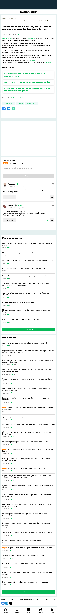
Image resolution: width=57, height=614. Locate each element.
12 (12, 550)
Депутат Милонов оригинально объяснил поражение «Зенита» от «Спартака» (27, 486)
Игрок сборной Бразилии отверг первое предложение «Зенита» (26, 276)
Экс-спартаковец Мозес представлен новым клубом (27, 82)
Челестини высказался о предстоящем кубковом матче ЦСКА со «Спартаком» (27, 380)
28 (13, 480)
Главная (4, 18)
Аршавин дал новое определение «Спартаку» (19, 417)
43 (13, 437)
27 (13, 490)
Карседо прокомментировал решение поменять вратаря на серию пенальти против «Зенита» (28, 351)
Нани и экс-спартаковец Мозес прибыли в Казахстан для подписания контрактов (27, 89)
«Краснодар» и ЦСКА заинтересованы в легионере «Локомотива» (27, 261)
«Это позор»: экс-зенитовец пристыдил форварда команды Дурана (28, 425)
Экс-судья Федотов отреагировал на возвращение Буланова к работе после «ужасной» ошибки (26, 284)
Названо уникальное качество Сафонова (18, 302)
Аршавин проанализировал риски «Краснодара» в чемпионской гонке (27, 244)
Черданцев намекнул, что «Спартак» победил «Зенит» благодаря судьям (27, 573)
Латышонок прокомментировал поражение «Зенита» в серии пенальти (26, 524)
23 (13, 402)
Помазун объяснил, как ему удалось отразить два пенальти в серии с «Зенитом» (26, 459)
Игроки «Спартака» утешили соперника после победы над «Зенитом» (24, 564)
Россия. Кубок (8, 103)
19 (13, 444)
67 (15, 364)
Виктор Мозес (7, 38)
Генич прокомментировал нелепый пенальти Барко (22, 540)
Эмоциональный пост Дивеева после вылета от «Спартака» (25, 582)
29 (13, 535)
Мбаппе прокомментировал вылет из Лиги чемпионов (23, 253)
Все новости (28, 329)
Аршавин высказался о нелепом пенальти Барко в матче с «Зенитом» (28, 408)
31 (15, 374)
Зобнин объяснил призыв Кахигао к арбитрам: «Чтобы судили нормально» (26, 496)
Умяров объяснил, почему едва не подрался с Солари (23, 555)
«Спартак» (31, 38)
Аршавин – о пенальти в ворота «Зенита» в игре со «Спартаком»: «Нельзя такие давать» (27, 370)
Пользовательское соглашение (29, 599)
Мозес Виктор (31, 103)
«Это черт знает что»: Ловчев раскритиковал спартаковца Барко (28, 450)
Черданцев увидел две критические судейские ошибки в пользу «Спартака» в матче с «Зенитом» (27, 477)
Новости (11, 18)
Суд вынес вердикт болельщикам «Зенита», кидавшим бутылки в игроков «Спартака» (27, 361)
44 (12, 577)
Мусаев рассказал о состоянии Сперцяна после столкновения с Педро (26, 311)
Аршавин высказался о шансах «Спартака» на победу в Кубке (26, 343)
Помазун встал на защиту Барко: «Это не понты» (24, 468)
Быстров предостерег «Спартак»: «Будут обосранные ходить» (26, 442)
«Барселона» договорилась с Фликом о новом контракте (24, 268)
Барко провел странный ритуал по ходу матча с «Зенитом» (28, 548)
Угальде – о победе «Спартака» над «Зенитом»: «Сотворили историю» (25, 399)
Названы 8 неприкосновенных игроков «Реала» (20, 320)
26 (13, 393)
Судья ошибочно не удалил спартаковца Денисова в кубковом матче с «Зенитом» (26, 389)
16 (13, 427)
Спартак (20, 103)
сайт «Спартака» (16, 98)
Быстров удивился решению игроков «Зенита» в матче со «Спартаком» (24, 514)
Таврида (11, 184)
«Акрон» (32, 60)
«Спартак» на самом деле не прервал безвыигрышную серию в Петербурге (26, 433)
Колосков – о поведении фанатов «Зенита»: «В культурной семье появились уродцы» (27, 505)
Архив (3, 599)
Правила (46, 599)
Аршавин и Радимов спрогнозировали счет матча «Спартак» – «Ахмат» (26, 294)
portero (11, 206)
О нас (12, 599)
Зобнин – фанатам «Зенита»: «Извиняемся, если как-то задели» (27, 533)
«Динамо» (47, 62)
